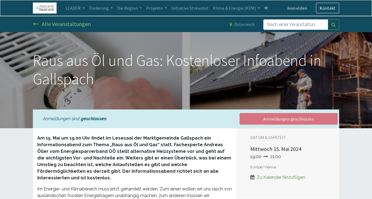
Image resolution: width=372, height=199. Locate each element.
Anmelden (297, 8)
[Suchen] (333, 24)
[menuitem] (190, 8)
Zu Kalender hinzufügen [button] (281, 177)
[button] (266, 8)
